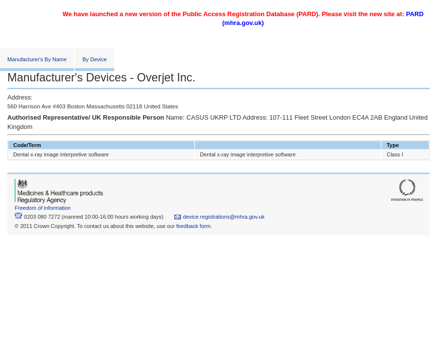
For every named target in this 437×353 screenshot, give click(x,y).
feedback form (193, 226)
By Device (94, 59)
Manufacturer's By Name (37, 59)
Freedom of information (43, 208)
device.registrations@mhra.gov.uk (219, 217)
